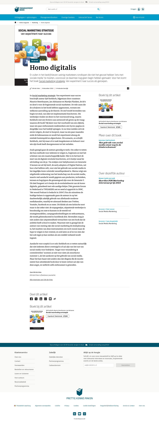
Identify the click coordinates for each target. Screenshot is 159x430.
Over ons (18, 357)
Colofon (57, 406)
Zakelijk (52, 352)
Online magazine (24, 22)
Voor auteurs (19, 378)
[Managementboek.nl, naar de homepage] (24, 11)
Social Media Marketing (108, 211)
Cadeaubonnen (55, 365)
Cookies (76, 406)
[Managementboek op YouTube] (79, 413)
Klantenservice (21, 352)
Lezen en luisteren (22, 374)
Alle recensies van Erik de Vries (41, 280)
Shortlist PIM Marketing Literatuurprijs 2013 (111, 182)
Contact (17, 361)
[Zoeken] (71, 9)
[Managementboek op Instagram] (84, 413)
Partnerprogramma (22, 386)
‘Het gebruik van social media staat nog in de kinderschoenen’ (111, 145)
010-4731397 (140, 17)
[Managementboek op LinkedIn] (74, 413)
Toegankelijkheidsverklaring (109, 406)
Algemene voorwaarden (42, 406)
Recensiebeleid (20, 382)
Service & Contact (128, 406)
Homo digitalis (45, 22)
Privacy (66, 406)
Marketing (35, 22)
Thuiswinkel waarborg (22, 406)
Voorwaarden (19, 365)
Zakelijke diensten (56, 357)
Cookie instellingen (89, 406)
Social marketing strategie (52, 81)
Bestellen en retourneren (24, 369)
